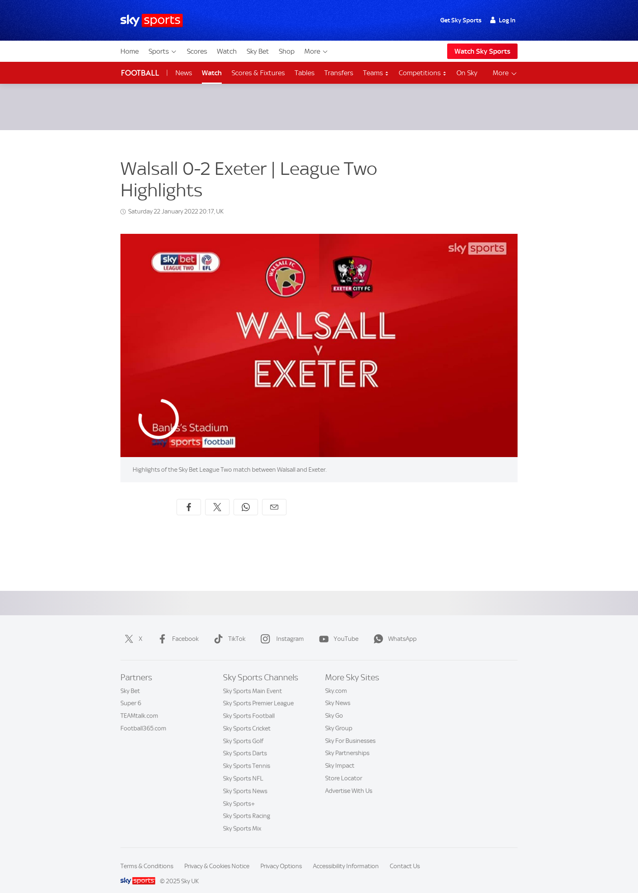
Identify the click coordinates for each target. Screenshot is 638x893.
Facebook (176, 629)
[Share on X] (217, 497)
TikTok (227, 629)
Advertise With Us (348, 781)
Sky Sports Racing (246, 806)
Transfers (338, 73)
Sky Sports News (245, 781)
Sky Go (334, 706)
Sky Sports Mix (242, 818)
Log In (502, 20)
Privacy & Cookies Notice (216, 856)
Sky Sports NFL (243, 768)
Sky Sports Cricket (247, 718)
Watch (227, 51)
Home (129, 51)
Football (140, 73)
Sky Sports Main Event (252, 681)
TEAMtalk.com (139, 706)
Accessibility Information (346, 856)
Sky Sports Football (249, 706)
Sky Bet (258, 51)
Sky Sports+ (239, 793)
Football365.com (143, 718)
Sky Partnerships (347, 743)
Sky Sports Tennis (246, 756)
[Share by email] (274, 497)
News (183, 73)
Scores (197, 51)
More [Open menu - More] (505, 73)
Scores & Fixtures (258, 73)
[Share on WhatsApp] (246, 497)
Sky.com (336, 681)
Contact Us (405, 856)
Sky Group (338, 718)
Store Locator (343, 768)
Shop (287, 51)
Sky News (337, 693)
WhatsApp (393, 629)
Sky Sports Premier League (258, 693)
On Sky (467, 73)
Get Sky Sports (460, 20)
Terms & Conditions (146, 856)
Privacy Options (281, 856)
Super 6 (130, 693)
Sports (163, 51)
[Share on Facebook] (189, 497)
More (316, 51)
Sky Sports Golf (243, 731)
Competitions (423, 73)
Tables (305, 73)
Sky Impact (339, 756)
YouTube (337, 629)
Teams (376, 73)
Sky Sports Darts (245, 743)
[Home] (151, 20)
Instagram (280, 629)
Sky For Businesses (350, 731)
